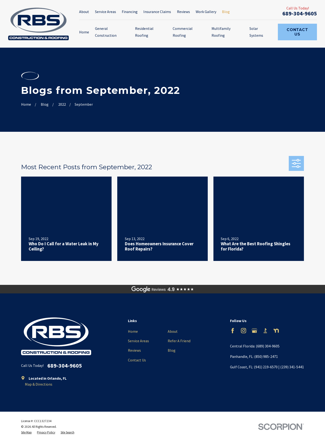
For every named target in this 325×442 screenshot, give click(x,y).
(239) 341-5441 (292, 367)
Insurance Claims (157, 11)
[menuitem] (26, 432)
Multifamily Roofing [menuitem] (221, 32)
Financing (130, 11)
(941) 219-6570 (266, 367)
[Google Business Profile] (254, 330)
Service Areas (105, 11)
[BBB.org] (265, 330)
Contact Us (297, 31)
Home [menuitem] (84, 32)
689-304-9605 (299, 13)
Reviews (183, 11)
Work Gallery (206, 11)
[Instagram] (243, 330)
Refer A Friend (179, 340)
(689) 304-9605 (268, 346)
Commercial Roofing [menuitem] (183, 32)
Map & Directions (38, 384)
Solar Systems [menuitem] (256, 32)
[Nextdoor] (276, 330)
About (84, 11)
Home (133, 331)
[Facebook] (232, 330)
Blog (226, 11)
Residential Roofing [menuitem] (144, 32)
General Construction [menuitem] (106, 32)
